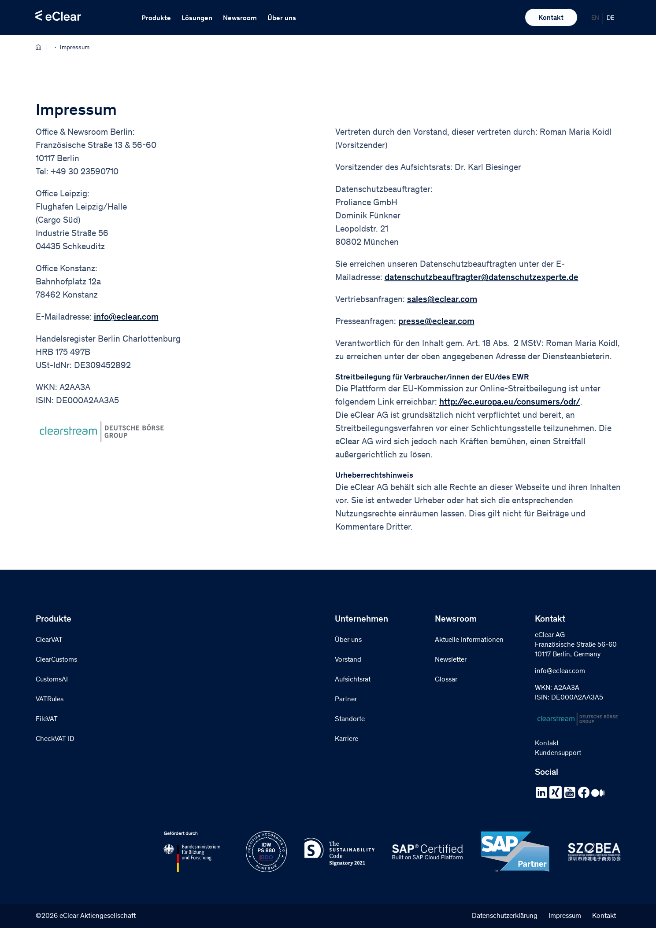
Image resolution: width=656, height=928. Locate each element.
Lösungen (197, 18)
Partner (346, 699)
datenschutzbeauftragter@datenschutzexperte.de (481, 278)
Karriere (346, 739)
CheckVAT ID (55, 739)
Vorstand (348, 659)
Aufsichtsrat (353, 679)
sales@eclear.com (442, 300)
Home (41, 47)
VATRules (49, 699)
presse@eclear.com (436, 322)
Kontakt (550, 18)
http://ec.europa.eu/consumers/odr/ (509, 402)
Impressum (565, 916)
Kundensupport (558, 753)
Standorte (350, 719)
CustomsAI (52, 679)
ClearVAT (49, 640)
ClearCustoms (56, 659)
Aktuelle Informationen (469, 640)
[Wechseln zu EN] (595, 18)
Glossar (446, 679)
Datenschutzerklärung (504, 916)
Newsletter (451, 659)
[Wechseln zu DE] (610, 18)
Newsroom (240, 18)
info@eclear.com (126, 317)
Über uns (281, 18)
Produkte (156, 18)
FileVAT (47, 719)
